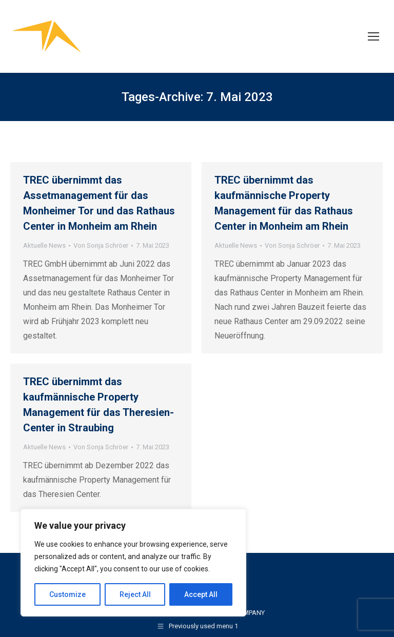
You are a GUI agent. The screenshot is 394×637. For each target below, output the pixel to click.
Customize (67, 594)
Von (100, 245)
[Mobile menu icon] (373, 36)
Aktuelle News (44, 245)
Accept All (201, 594)
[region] (133, 562)
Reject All (135, 594)
